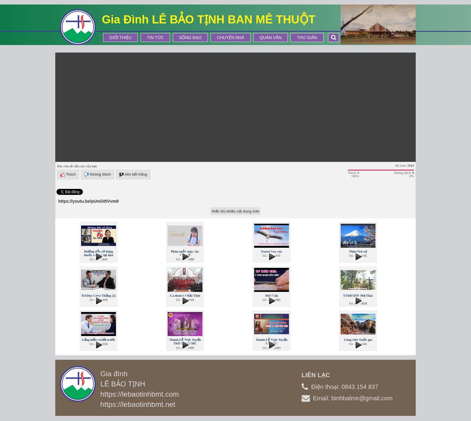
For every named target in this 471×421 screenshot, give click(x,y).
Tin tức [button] (155, 37)
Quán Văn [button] (270, 37)
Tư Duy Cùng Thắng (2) (98, 295)
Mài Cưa (271, 295)
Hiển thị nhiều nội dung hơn (235, 211)
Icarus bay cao (271, 251)
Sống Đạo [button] (190, 37)
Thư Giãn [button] (307, 37)
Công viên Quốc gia (358, 339)
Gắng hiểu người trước (98, 339)
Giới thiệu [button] (120, 37)
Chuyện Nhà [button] (230, 37)
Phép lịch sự (358, 251)
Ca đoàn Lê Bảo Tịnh (185, 295)
